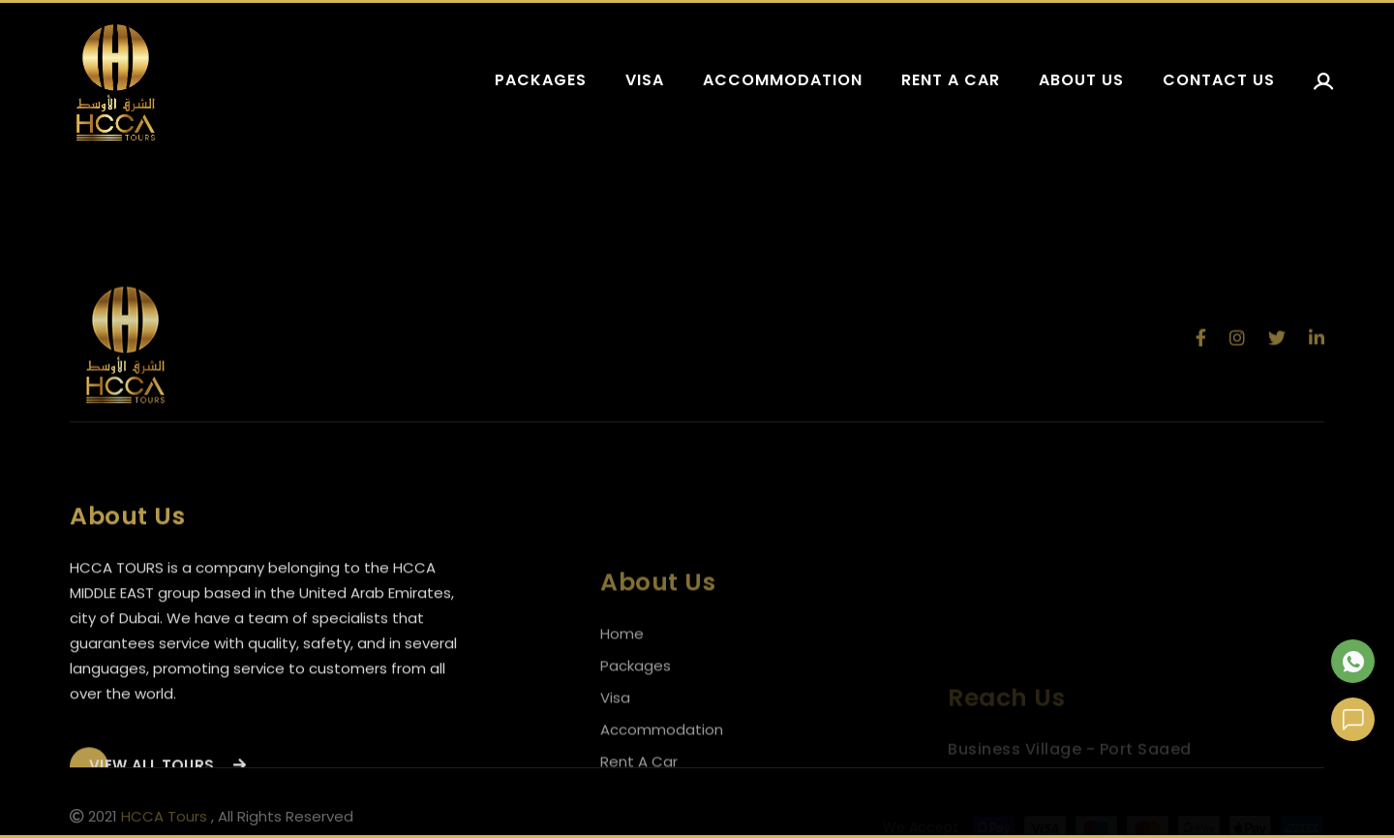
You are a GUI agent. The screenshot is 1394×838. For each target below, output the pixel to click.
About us (1081, 80)
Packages (541, 80)
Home (622, 662)
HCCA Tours (164, 819)
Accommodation (783, 80)
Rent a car (950, 80)
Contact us (1219, 80)
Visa (644, 80)
